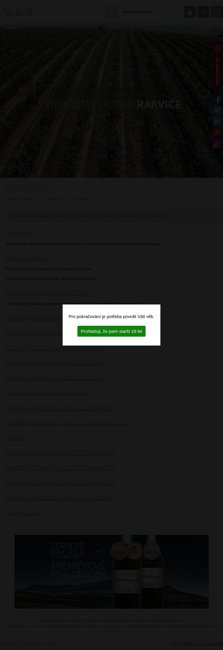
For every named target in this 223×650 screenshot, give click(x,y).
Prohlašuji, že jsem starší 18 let (111, 331)
